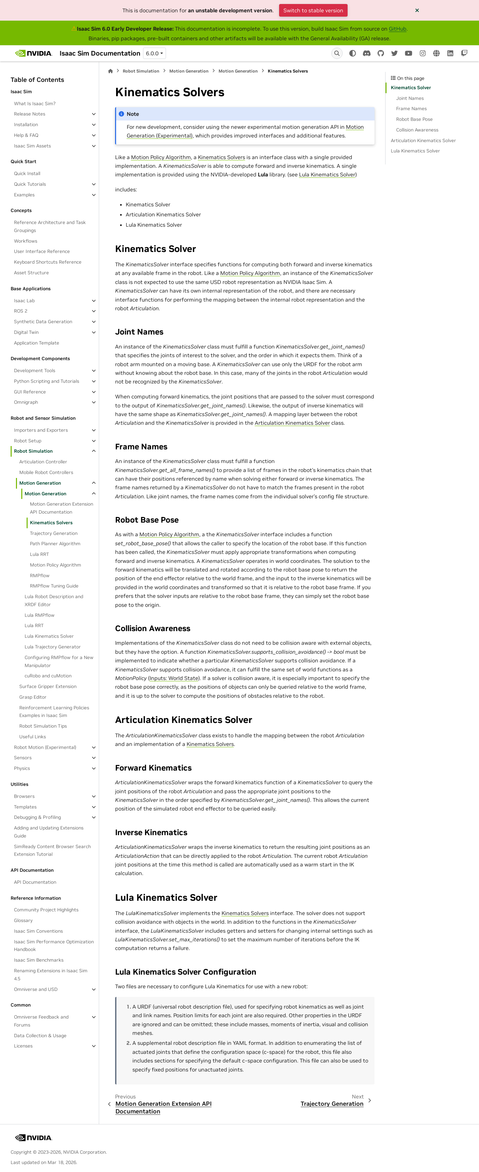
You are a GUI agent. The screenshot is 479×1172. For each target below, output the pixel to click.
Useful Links (32, 737)
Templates (25, 807)
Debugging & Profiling (37, 817)
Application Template (36, 343)
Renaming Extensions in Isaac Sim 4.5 (50, 975)
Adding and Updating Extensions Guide (48, 832)
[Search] (337, 53)
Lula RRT (39, 554)
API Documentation (35, 882)
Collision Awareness (417, 130)
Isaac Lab (24, 301)
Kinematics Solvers (51, 523)
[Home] (110, 71)
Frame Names (411, 109)
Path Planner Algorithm (55, 544)
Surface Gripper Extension (48, 686)
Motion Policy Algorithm (55, 565)
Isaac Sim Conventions (38, 931)
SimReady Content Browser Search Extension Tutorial (52, 850)
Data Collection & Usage (40, 1036)
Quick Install (27, 173)
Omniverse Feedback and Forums (41, 1021)
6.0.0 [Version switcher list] (152, 53)
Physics (22, 768)
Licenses (23, 1046)
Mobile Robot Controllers (46, 472)
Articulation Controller (43, 462)
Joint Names (410, 98)
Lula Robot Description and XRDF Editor (54, 600)
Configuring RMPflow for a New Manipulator (59, 661)
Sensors (23, 758)
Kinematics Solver (411, 88)
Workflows (25, 241)
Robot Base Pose (414, 119)
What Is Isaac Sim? (35, 104)
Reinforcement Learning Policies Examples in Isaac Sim (54, 712)
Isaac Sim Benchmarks (39, 960)
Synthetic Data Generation (43, 322)
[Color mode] (353, 53)
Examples (24, 195)
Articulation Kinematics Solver (423, 140)
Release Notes (29, 114)
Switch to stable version (313, 10)
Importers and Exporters (41, 430)
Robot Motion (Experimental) (45, 747)
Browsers (24, 796)
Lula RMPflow (40, 615)
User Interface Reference (42, 251)
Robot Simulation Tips (43, 726)
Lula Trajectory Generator (53, 647)
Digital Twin (26, 332)
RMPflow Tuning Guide (54, 586)
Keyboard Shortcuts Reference (47, 262)
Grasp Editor (33, 697)
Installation (26, 124)
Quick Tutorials (30, 184)
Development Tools (34, 370)
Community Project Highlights (46, 910)
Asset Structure (31, 273)
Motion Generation (40, 483)
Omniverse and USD (36, 989)
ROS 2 (20, 311)
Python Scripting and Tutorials (46, 381)
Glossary (23, 920)
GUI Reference (30, 392)
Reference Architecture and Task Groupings (50, 226)
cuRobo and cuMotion (48, 676)
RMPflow (40, 576)
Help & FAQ (26, 135)
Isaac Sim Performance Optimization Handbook (54, 946)
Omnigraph (26, 402)
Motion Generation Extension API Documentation (61, 508)
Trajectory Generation (54, 533)
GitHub (397, 28)
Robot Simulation (33, 451)
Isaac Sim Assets (32, 146)
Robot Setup (27, 441)
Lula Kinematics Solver (49, 636)
